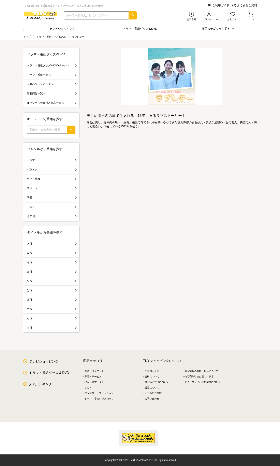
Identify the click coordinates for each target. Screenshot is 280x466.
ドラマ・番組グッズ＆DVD (140, 28)
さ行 (52, 262)
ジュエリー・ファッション (99, 393)
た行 (52, 271)
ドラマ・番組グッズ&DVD (99, 398)
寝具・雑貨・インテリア (98, 382)
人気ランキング (40, 384)
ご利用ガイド (218, 5)
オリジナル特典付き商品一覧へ (52, 102)
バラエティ (52, 169)
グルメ (88, 387)
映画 (52, 197)
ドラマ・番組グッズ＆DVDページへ (52, 65)
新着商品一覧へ (52, 93)
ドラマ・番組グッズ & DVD (49, 373)
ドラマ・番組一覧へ (52, 74)
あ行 (52, 243)
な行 (52, 280)
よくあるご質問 (244, 5)
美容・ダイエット (94, 371)
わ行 (52, 327)
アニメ (52, 206)
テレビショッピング (62, 28)
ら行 (52, 318)
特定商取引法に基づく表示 (199, 376)
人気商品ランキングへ (52, 84)
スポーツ (52, 188)
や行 (52, 308)
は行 (52, 290)
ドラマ (52, 160)
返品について (152, 387)
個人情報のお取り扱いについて (202, 371)
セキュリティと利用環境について (203, 382)
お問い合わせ (152, 398)
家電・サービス (93, 376)
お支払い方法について (157, 382)
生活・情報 (52, 178)
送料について (152, 376)
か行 (52, 252)
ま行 (52, 299)
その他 (52, 216)
